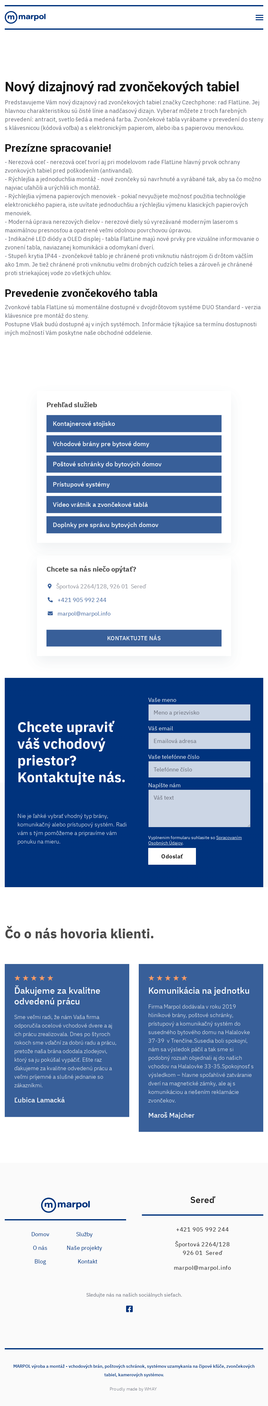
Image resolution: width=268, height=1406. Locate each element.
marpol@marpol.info (84, 620)
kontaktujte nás (134, 645)
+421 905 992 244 (82, 607)
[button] (259, 17)
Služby (84, 1234)
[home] (25, 17)
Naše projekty (84, 1247)
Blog (40, 1261)
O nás (40, 1247)
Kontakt (87, 1261)
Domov (40, 1234)
